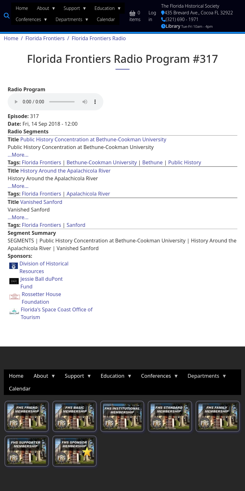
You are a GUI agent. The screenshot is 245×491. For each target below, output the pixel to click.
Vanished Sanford (41, 201)
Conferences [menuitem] (29, 20)
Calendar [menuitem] (106, 19)
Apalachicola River (88, 193)
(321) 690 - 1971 (179, 19)
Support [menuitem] (73, 9)
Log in (152, 16)
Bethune (152, 162)
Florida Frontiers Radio (99, 38)
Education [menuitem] (105, 9)
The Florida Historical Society (190, 6)
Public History (184, 162)
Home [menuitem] (22, 8)
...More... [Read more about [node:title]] (18, 154)
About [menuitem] (44, 9)
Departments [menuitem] (70, 20)
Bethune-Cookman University (102, 162)
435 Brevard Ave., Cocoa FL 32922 (197, 13)
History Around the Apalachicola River (65, 170)
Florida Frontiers (44, 38)
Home (11, 38)
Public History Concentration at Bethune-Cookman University (93, 139)
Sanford (76, 224)
